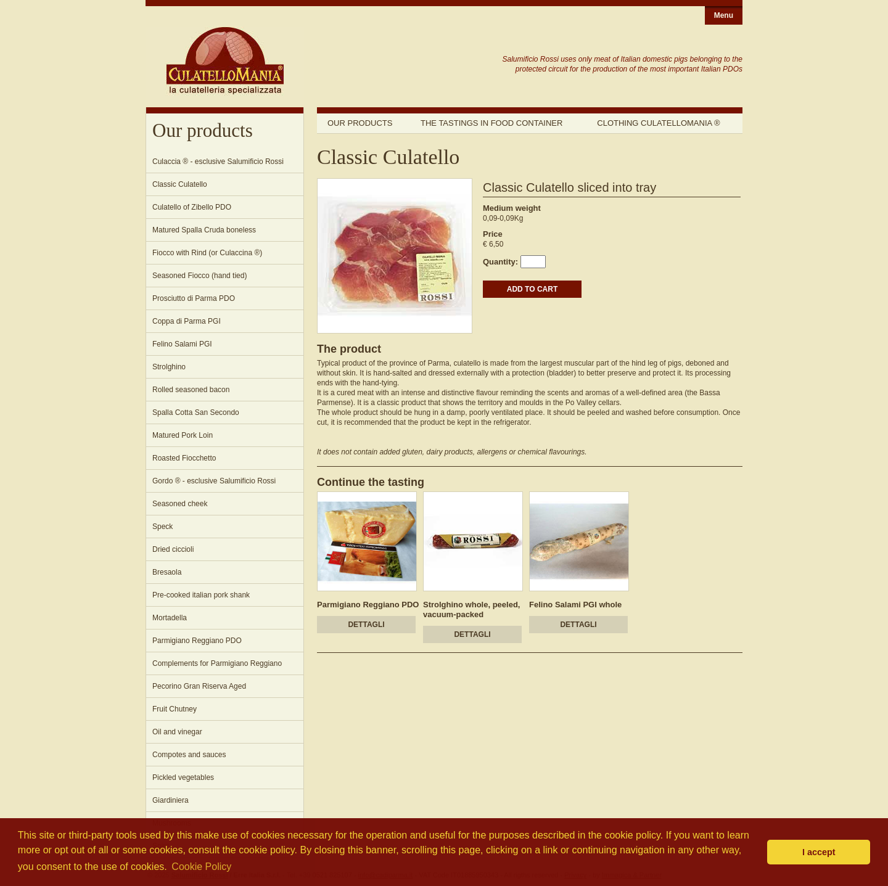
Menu (723, 15)
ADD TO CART (532, 289)
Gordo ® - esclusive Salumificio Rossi (214, 481)
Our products (359, 123)
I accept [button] (819, 852)
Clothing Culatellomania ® (658, 123)
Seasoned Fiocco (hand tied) (199, 275)
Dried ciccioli (173, 549)
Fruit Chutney (174, 709)
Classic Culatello (179, 184)
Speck (162, 526)
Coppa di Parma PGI (186, 321)
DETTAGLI (366, 624)
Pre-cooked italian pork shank (201, 595)
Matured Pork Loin (182, 435)
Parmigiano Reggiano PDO (197, 640)
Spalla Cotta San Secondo (195, 412)
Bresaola (166, 572)
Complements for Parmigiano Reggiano (217, 663)
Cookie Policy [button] (201, 866)
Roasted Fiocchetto (184, 458)
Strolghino (169, 367)
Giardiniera (170, 800)
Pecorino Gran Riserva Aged (199, 686)
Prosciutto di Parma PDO (193, 298)
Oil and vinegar (177, 732)
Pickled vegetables (183, 777)
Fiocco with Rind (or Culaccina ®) (207, 252)
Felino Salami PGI (182, 344)
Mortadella (169, 617)
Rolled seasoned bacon (190, 389)
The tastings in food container (491, 123)
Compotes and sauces (189, 754)
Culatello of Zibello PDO (191, 207)
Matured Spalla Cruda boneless (204, 230)
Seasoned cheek (179, 503)
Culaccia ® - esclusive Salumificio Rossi (218, 161)
